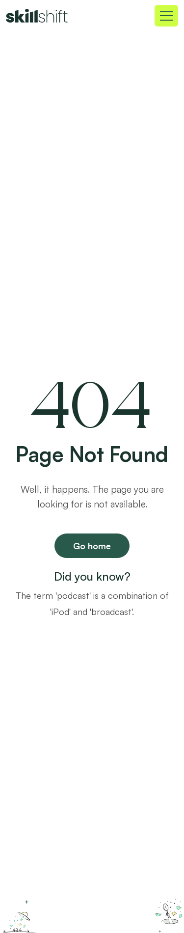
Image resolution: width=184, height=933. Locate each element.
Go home (92, 545)
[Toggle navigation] (166, 16)
